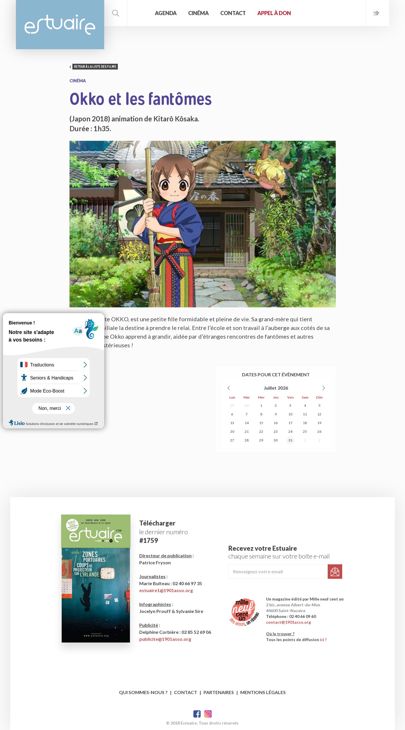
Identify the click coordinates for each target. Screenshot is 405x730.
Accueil (140, 13)
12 (319, 414)
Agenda (166, 13)
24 (290, 431)
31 (290, 440)
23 (276, 431)
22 (261, 431)
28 (247, 440)
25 (305, 431)
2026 (283, 387)
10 (290, 414)
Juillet (270, 387)
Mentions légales (263, 692)
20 (232, 431)
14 (247, 423)
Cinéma (198, 13)
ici (322, 639)
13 (232, 423)
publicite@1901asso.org (165, 639)
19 (319, 423)
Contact (233, 13)
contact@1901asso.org (288, 622)
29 (232, 405)
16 (276, 423)
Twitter (208, 714)
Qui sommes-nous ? (143, 692)
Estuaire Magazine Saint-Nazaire (60, 24)
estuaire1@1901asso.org (166, 590)
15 (261, 423)
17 (290, 423)
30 (247, 405)
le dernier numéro (163, 531)
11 (305, 414)
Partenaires (219, 692)
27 (232, 440)
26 (319, 431)
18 (305, 423)
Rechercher (115, 13)
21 (247, 431)
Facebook (197, 714)
